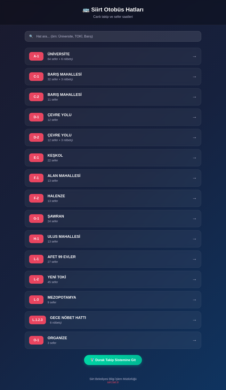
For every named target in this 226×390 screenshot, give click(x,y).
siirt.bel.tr (113, 382)
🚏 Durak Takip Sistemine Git (113, 360)
